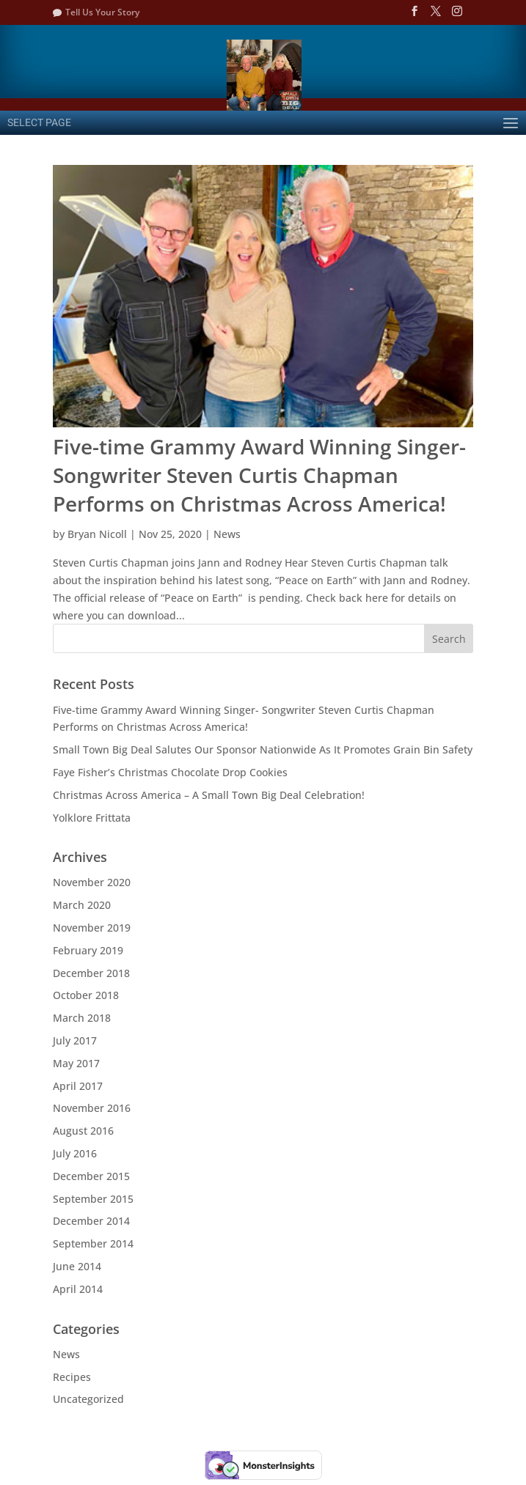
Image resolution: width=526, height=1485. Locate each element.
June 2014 (77, 1266)
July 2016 (75, 1153)
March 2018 (82, 1018)
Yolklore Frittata (92, 818)
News (227, 534)
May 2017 (76, 1063)
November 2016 (92, 1108)
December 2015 (91, 1176)
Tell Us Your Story (102, 12)
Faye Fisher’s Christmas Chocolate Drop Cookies (170, 772)
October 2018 (86, 995)
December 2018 (91, 973)
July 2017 (75, 1040)
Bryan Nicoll (97, 534)
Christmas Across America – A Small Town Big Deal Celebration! (209, 795)
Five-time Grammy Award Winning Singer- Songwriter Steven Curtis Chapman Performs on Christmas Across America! (259, 474)
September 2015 (93, 1199)
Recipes (72, 1377)
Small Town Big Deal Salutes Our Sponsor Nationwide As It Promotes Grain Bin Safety (262, 749)
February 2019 (88, 950)
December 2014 (91, 1221)
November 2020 (92, 882)
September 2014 (93, 1243)
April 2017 (78, 1086)
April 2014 (78, 1289)
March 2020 (82, 905)
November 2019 (92, 928)
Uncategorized (88, 1399)
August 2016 (83, 1131)
